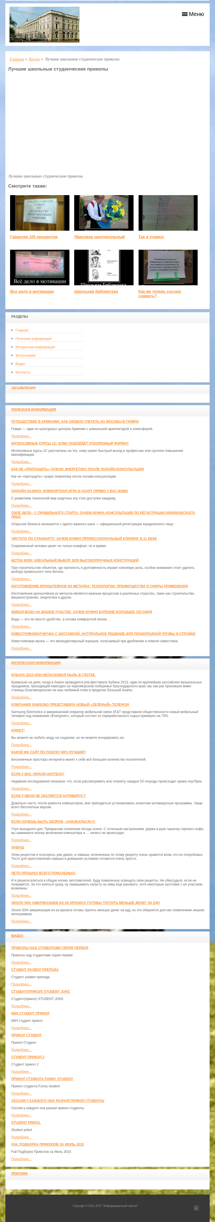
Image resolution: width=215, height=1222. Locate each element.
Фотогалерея (25, 356)
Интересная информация (35, 347)
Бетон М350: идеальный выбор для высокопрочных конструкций (75, 560)
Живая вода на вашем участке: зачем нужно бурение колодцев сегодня (81, 612)
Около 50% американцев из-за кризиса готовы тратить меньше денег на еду (85, 903)
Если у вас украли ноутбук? (37, 774)
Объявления (23, 388)
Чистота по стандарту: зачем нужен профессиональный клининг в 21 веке (84, 539)
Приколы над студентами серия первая (49, 948)
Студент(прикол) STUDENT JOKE (40, 992)
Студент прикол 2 (27, 1057)
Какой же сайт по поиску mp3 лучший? (48, 752)
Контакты (22, 372)
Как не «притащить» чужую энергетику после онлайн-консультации (77, 469)
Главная (21, 330)
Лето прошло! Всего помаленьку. (43, 873)
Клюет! (17, 730)
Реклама (19, 1174)
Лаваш (17, 847)
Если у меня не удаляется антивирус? (48, 796)
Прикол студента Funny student (42, 1079)
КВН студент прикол (30, 1013)
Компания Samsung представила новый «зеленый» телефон (70, 705)
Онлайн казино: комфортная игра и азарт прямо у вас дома (69, 491)
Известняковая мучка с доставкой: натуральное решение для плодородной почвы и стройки (103, 634)
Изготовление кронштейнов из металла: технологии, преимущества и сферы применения (99, 586)
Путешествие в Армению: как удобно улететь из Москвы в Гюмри (75, 422)
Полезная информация (33, 339)
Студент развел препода (35, 970)
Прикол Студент (26, 1035)
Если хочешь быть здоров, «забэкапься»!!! (53, 822)
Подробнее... (21, 436)
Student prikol (26, 1123)
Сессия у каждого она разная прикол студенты (57, 1101)
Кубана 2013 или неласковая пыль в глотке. (53, 675)
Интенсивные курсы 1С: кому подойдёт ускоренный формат (70, 443)
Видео (20, 364)
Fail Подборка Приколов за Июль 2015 (47, 1144)
